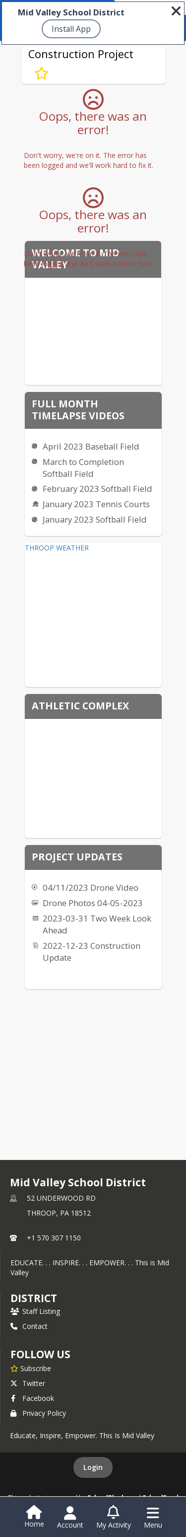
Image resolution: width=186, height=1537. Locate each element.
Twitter (27, 1383)
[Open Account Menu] (70, 1517)
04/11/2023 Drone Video (90, 887)
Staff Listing (35, 1311)
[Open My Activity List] (113, 1517)
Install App (71, 28)
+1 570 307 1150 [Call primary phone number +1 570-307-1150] (54, 1237)
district (33, 1298)
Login (93, 1467)
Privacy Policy (38, 1413)
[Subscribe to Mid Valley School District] (30, 1368)
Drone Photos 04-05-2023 (93, 903)
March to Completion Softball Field (83, 467)
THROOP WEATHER (57, 547)
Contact (29, 1326)
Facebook (32, 1398)
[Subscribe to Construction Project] (41, 73)
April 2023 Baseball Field (91, 446)
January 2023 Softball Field (95, 519)
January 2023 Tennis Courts (96, 504)
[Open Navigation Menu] (153, 1517)
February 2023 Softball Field (97, 488)
